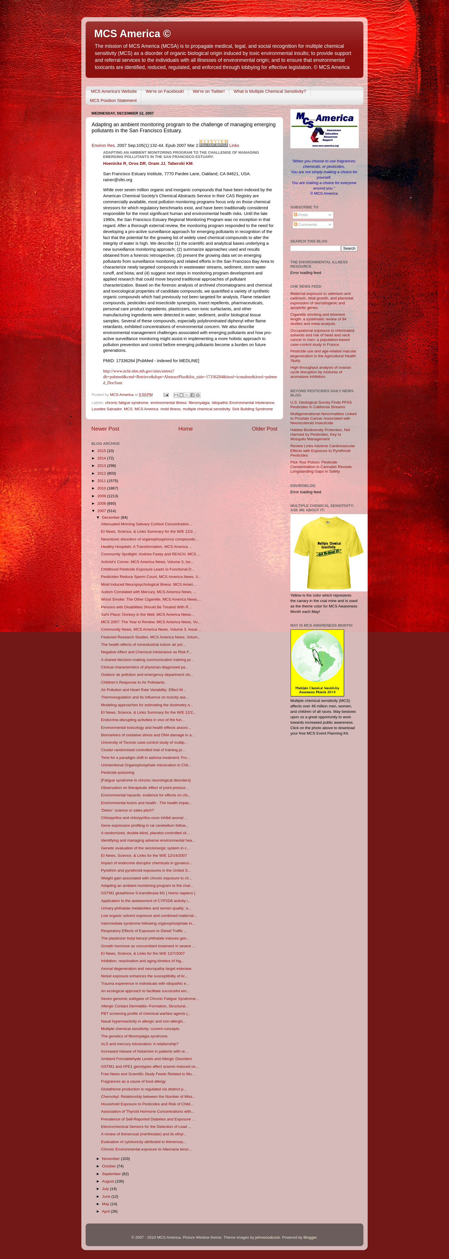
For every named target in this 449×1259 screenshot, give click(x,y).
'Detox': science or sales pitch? (127, 810)
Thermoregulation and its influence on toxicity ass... (145, 697)
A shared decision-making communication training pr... (147, 660)
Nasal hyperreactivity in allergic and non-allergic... (143, 1021)
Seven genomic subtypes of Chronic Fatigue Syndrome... (150, 998)
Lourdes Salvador (107, 409)
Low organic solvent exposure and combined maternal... (149, 915)
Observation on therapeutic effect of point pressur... (145, 788)
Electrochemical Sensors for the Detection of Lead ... (146, 1126)
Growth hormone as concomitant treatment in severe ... (148, 946)
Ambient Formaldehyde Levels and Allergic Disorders (146, 1059)
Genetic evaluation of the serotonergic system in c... (145, 848)
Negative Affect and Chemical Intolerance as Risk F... (146, 652)
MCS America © (132, 34)
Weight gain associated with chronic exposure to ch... (146, 878)
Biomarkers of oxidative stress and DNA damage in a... (148, 735)
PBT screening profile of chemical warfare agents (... (146, 1013)
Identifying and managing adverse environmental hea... (148, 840)
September (112, 1174)
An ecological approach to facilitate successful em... (145, 991)
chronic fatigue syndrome (126, 402)
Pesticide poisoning (117, 772)
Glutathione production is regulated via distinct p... (144, 1089)
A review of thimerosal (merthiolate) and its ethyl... (144, 1134)
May (106, 1204)
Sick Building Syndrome (252, 409)
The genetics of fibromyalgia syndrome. (135, 1036)
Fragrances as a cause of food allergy (133, 1081)
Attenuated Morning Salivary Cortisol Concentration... (146, 524)
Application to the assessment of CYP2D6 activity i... (146, 901)
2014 (102, 458)
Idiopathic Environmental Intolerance (243, 402)
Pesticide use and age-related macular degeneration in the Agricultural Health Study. (323, 355)
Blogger (310, 1237)
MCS (128, 409)
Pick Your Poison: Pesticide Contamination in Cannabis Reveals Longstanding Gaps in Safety (321, 466)
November (111, 1159)
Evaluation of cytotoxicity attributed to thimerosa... (143, 1142)
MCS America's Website (114, 91)
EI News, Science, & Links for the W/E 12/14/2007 (144, 855)
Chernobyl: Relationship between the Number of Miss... (148, 1096)
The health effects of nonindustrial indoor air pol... (143, 644)
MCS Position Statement (113, 100)
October (109, 1166)
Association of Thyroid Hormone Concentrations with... (147, 1111)
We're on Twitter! (209, 91)
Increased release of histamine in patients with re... (144, 1051)
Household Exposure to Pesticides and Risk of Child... (147, 1104)
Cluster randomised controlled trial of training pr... (143, 750)
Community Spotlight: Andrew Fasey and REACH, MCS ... (150, 554)
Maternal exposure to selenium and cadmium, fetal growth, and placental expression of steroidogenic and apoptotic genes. (321, 300)
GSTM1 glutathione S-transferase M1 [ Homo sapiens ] (148, 893)
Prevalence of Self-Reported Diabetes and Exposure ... (148, 1119)
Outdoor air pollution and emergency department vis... (147, 674)
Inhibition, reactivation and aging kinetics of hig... (142, 961)
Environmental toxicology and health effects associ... (146, 727)
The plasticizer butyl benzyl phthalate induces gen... (145, 938)
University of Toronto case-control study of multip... (144, 742)
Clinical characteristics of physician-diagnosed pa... (144, 667)
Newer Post (105, 429)
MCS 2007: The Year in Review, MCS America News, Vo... (151, 622)
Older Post (264, 429)
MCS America (146, 409)
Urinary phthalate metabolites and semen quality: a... (146, 908)
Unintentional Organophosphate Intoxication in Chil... (146, 765)
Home (185, 429)
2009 (102, 496)
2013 (102, 465)
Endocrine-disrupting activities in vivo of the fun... (143, 720)
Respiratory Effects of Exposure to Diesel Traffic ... (144, 931)
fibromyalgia (199, 402)
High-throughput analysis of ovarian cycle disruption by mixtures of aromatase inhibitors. (320, 372)
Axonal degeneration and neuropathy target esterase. (146, 968)
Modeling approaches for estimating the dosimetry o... (147, 705)
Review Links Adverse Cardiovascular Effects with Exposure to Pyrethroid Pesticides (322, 450)
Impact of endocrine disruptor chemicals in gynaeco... (146, 863)
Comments (305, 224)
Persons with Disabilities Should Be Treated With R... (146, 607)
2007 (102, 511)
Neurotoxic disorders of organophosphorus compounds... (149, 539)
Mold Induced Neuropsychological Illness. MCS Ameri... (148, 584)
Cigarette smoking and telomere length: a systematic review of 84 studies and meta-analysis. (318, 319)
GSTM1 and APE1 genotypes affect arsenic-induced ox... (150, 1066)
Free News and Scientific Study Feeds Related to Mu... (148, 1074)
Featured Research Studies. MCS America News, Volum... (151, 637)
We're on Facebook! (165, 91)
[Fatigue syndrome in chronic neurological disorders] (146, 780)
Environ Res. (104, 145)
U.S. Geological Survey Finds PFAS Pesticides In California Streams (321, 404)
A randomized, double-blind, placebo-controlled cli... (145, 833)
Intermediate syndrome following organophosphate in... (148, 923)
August (108, 1181)
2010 (102, 488)
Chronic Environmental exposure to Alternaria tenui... (146, 1149)
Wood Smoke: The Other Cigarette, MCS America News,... (151, 599)
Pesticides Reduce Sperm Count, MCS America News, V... (151, 577)
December (111, 517)
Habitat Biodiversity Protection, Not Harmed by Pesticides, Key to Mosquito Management (320, 434)
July (106, 1189)
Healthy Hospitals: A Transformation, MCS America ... (146, 546)
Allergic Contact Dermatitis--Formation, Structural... (144, 1006)
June (106, 1196)
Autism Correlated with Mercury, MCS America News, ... (149, 592)
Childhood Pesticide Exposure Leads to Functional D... (147, 569)
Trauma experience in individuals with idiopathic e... (145, 983)
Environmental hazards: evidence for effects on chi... (146, 795)
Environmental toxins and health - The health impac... (146, 803)
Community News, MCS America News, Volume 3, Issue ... (151, 629)
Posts (301, 215)
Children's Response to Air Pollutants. (133, 682)
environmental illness (169, 402)
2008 (102, 503)
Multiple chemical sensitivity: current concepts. (140, 1029)
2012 (102, 473)
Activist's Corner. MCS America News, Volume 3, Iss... (147, 562)
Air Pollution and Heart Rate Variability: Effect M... (143, 690)
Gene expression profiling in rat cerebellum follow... (144, 825)
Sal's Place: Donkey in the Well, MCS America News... (147, 614)
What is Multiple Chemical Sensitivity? (270, 91)
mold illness (170, 409)
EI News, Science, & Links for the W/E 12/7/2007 (143, 953)
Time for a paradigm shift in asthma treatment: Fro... (145, 757)
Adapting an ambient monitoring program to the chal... (147, 885)
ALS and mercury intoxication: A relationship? (140, 1044)
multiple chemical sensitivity (206, 409)
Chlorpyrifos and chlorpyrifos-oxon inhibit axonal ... (144, 818)
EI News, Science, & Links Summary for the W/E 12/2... (148, 531)
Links (234, 145)
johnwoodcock (267, 1237)
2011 (102, 481)
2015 (102, 451)
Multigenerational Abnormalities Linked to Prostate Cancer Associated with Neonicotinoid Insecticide (323, 418)
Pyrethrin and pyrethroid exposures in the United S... (146, 870)
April (106, 1211)
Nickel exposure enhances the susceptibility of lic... (144, 976)
